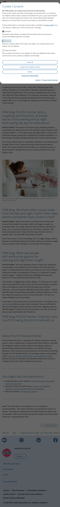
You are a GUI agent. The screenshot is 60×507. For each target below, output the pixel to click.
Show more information (30, 76)
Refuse (30, 72)
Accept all (30, 62)
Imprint (38, 80)
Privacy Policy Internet (50, 80)
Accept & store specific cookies (30, 67)
